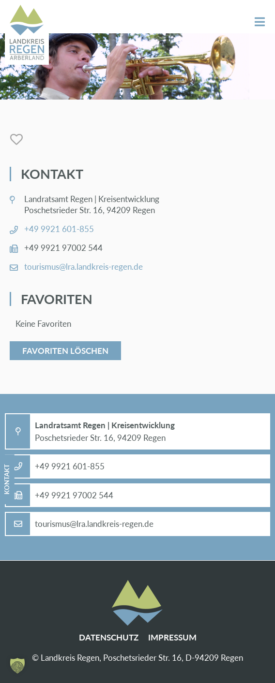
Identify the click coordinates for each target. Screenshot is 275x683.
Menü (259, 22)
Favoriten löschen (65, 351)
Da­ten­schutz (108, 637)
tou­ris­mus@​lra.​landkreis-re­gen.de (83, 267)
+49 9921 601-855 (59, 229)
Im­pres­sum (172, 637)
